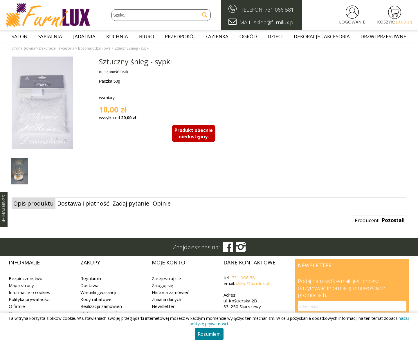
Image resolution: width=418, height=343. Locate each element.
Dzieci (275, 36)
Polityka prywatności (29, 299)
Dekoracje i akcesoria (322, 36)
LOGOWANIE (352, 22)
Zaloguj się (162, 285)
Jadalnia (84, 36)
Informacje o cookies (29, 292)
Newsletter (163, 306)
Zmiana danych (166, 299)
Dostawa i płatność (83, 203)
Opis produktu (33, 203)
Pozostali (393, 220)
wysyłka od (117, 117)
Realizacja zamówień (101, 306)
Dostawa (89, 285)
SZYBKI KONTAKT (3, 209)
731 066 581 (279, 9)
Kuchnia (117, 36)
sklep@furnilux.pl (252, 283)
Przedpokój (180, 36)
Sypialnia (50, 36)
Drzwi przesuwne (383, 36)
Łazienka (217, 36)
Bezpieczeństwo (25, 278)
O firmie (17, 306)
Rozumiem (209, 334)
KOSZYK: (394, 22)
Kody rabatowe (95, 299)
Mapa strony (21, 285)
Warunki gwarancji (98, 292)
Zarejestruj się (166, 278)
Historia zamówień (171, 292)
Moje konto (168, 262)
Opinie (162, 203)
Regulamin (90, 278)
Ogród (248, 36)
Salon (20, 36)
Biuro (146, 36)
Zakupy (90, 262)
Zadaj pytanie (131, 203)
